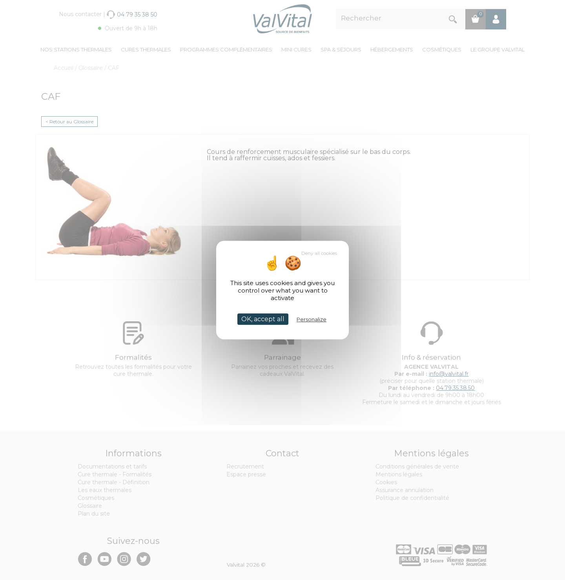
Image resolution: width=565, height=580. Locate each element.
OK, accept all (262, 319)
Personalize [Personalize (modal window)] (311, 319)
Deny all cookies (319, 253)
